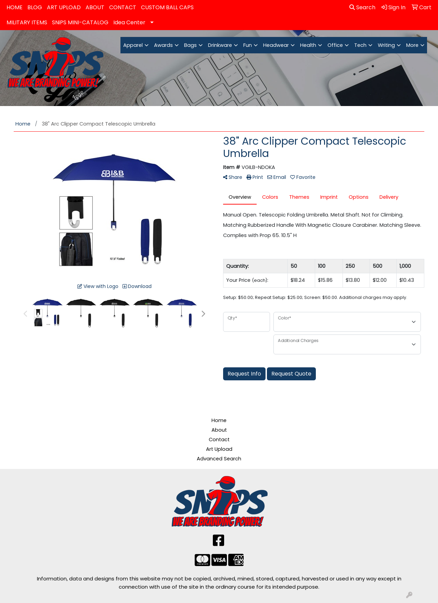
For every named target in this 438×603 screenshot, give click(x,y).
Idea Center (129, 22)
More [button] (412, 45)
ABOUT (95, 7)
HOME (15, 7)
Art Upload (219, 449)
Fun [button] (247, 45)
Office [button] (335, 45)
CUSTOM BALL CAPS (167, 7)
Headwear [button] (276, 45)
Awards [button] (163, 45)
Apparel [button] (133, 45)
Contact (219, 439)
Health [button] (308, 45)
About (219, 430)
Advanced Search (219, 458)
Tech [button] (360, 45)
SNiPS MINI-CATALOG (80, 22)
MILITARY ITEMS (27, 22)
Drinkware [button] (220, 45)
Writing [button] (386, 45)
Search (362, 7)
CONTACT (122, 7)
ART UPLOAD (64, 7)
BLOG (34, 7)
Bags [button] (190, 45)
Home (219, 420)
